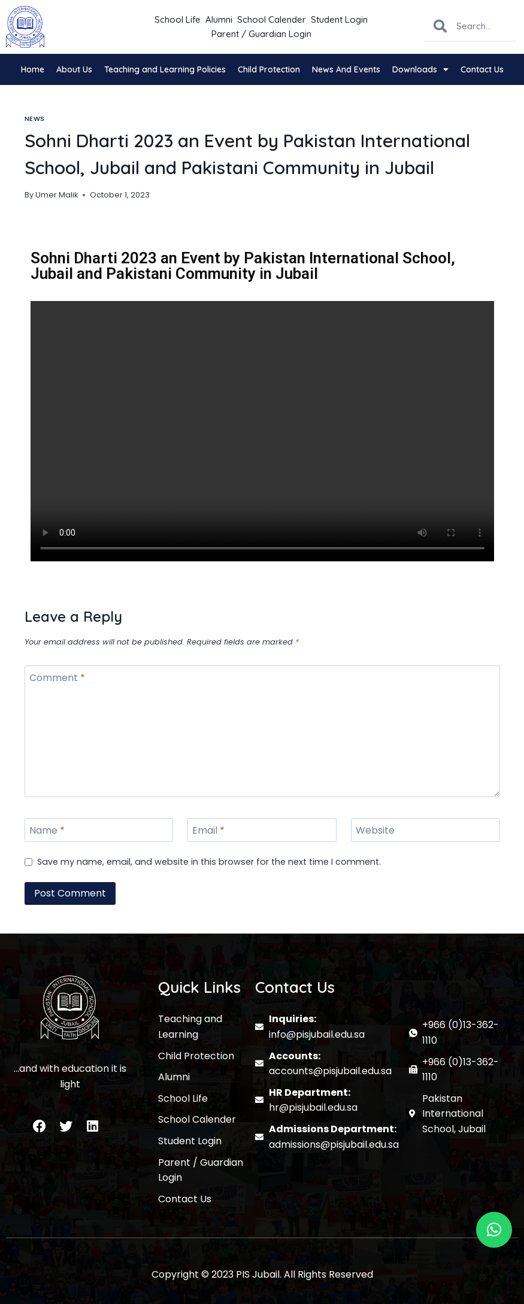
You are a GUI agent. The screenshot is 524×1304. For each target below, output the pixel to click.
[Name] (99, 830)
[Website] (425, 830)
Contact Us (482, 69)
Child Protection (269, 69)
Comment (57, 678)
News (35, 118)
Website (375, 830)
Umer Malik (56, 195)
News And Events (346, 69)
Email (208, 830)
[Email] (262, 830)
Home (32, 69)
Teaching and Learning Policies (165, 69)
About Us (74, 69)
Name (47, 830)
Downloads (420, 69)
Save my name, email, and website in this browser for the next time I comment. (209, 862)
